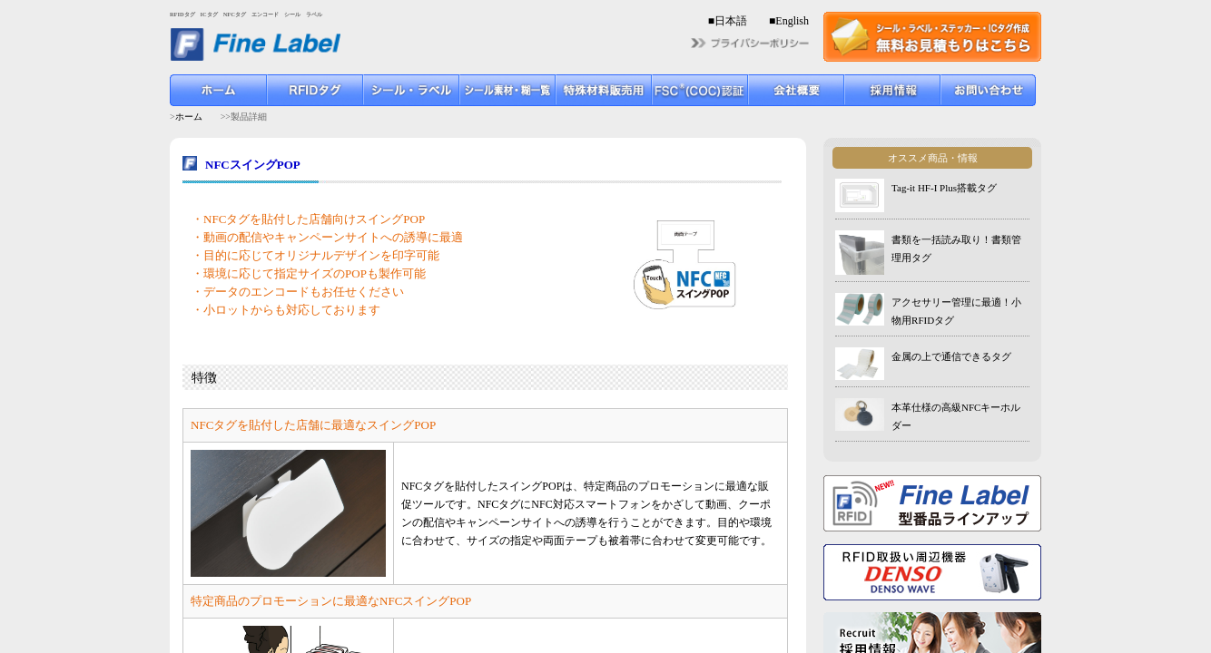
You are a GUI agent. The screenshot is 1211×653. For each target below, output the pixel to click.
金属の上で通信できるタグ (951, 356)
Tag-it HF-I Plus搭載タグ (944, 187)
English (792, 21)
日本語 (730, 21)
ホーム (188, 117)
